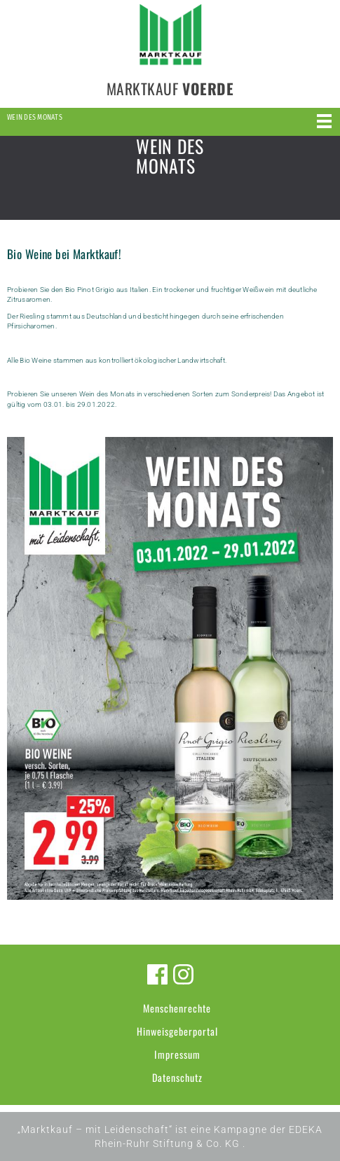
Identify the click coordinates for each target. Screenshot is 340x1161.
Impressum (177, 1054)
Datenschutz (177, 1077)
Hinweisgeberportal (177, 1031)
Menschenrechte (177, 1008)
